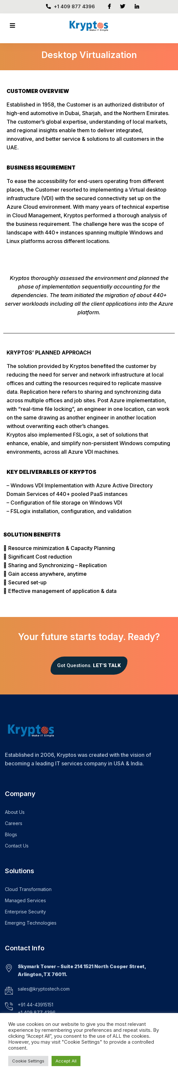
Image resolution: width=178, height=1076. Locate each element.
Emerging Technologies (30, 923)
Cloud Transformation (28, 889)
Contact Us (17, 845)
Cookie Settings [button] (28, 1060)
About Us (15, 812)
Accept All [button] (66, 1060)
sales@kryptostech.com (44, 989)
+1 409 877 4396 (70, 6)
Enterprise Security (25, 911)
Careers (13, 823)
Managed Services (25, 900)
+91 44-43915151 (35, 1004)
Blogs (11, 834)
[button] (89, 666)
